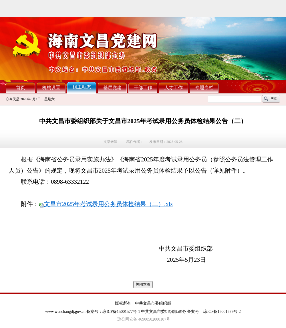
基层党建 (112, 87)
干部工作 (143, 87)
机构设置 (51, 87)
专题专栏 (204, 87)
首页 (20, 87)
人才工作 (173, 87)
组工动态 (82, 87)
